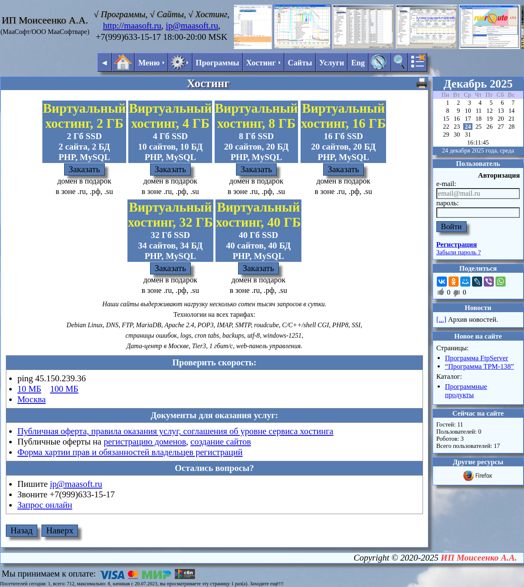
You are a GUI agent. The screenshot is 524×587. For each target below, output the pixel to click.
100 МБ (64, 389)
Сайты (300, 62)
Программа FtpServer (476, 358)
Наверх (59, 530)
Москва (31, 399)
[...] (441, 319)
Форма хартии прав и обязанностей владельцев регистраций (129, 452)
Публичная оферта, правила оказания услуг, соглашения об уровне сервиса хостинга (175, 431)
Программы (217, 62)
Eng (358, 62)
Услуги (331, 62)
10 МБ (29, 389)
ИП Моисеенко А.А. (479, 558)
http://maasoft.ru (132, 26)
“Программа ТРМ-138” (479, 366)
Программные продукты (466, 391)
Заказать (84, 169)
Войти (451, 226)
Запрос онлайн (44, 505)
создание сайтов (220, 442)
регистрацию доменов (145, 442)
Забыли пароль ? (458, 252)
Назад (21, 530)
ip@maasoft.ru (192, 26)
